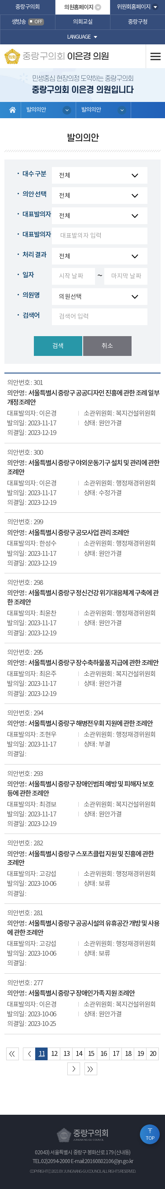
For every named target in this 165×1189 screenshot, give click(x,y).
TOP (150, 1138)
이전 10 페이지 (29, 1054)
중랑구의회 (27, 7)
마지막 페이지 (90, 1068)
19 (140, 1054)
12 (54, 1054)
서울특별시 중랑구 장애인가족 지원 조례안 (81, 993)
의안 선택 (34, 194)
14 (79, 1054)
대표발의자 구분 (42, 214)
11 (42, 1054)
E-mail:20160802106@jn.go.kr (102, 1161)
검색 (58, 346)
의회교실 (82, 22)
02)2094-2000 (55, 1161)
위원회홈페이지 (133, 7)
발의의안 (36, 110)
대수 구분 (34, 174)
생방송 (27, 22)
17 (116, 1054)
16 (103, 1054)
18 (128, 1054)
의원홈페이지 (78, 7)
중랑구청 (137, 22)
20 (153, 1054)
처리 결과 (34, 255)
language (79, 37)
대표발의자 (36, 235)
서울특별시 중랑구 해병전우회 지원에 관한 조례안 (90, 724)
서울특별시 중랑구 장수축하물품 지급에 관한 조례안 (93, 663)
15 (91, 1054)
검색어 (31, 315)
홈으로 (12, 110)
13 (66, 1054)
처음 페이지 (12, 1054)
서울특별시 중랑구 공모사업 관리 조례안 (78, 533)
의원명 (31, 295)
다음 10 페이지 (73, 1068)
